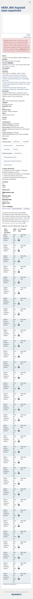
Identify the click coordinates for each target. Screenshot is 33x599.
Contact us (25, 220)
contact (17, 64)
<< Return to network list (9, 584)
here (19, 216)
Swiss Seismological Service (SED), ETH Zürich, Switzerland (16, 85)
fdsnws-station (6, 208)
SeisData (4, 141)
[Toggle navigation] (30, 2)
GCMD (4, 153)
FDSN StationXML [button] (17, 208)
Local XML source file (8, 66)
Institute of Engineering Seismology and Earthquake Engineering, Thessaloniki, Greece (15, 88)
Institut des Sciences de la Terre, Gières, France (17, 82)
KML (28, 35)
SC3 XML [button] (26, 208)
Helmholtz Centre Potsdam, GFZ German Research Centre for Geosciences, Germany (14, 76)
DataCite (4, 63)
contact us (22, 49)
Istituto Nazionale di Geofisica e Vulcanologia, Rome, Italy (15, 79)
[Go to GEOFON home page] (1, 2)
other (3, 216)
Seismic (4, 206)
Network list (27, 37)
